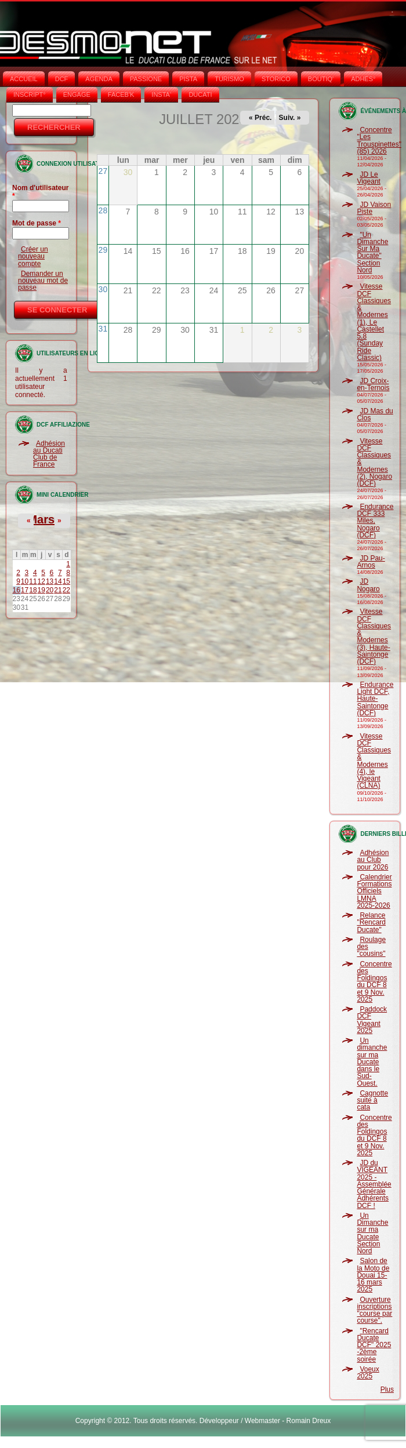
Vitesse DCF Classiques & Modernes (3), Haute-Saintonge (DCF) (374, 636)
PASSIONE (146, 78)
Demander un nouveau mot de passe (43, 281)
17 (24, 590)
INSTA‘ (161, 94)
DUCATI (200, 94)
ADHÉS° (363, 78)
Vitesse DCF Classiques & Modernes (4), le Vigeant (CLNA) (374, 761)
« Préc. (260, 118)
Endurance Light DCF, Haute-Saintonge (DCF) (375, 699)
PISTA (188, 78)
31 (103, 328)
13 (49, 581)
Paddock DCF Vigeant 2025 (372, 1020)
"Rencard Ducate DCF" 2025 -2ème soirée (374, 1345)
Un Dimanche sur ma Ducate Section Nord (372, 1233)
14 (57, 581)
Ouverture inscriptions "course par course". (374, 1310)
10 (24, 581)
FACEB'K (121, 94)
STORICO (276, 78)
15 (66, 581)
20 (49, 590)
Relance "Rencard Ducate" (371, 922)
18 (33, 590)
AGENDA (98, 78)
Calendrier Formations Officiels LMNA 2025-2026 (374, 891)
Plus (387, 1389)
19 (41, 590)
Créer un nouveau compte (33, 256)
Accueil (24, 78)
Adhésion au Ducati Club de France (49, 454)
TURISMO (229, 78)
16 (16, 590)
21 (57, 590)
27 (103, 171)
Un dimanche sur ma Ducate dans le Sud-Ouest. (372, 1061)
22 (66, 590)
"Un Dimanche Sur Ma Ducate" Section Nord (372, 252)
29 (103, 249)
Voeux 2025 (368, 1372)
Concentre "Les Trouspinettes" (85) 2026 (379, 140)
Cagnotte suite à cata (372, 1100)
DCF (61, 78)
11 (33, 581)
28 (103, 210)
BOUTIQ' (321, 78)
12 (41, 581)
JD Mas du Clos (375, 414)
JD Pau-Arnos (371, 561)
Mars (41, 519)
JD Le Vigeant (368, 177)
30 (103, 289)
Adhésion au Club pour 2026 (373, 860)
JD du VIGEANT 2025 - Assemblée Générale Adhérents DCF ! (374, 1184)
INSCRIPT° (29, 94)
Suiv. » (290, 118)
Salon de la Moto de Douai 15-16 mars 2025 (373, 1275)
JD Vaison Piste (374, 208)
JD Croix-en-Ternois (373, 384)
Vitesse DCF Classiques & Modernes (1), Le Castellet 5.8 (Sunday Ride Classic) (374, 322)
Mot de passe (36, 223)
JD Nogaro (368, 584)
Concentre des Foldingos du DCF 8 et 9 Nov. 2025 (374, 981)
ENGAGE (76, 94)
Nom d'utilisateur (40, 192)
